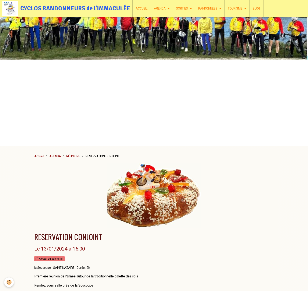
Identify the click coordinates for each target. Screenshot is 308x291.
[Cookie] (9, 282)
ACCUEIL (141, 8)
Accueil (39, 156)
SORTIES (182, 8)
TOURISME (235, 8)
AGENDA (160, 8)
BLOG (256, 8)
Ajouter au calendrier (49, 258)
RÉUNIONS (73, 156)
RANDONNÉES (208, 8)
